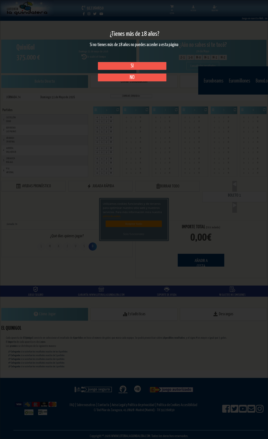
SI (132, 66)
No (132, 77)
